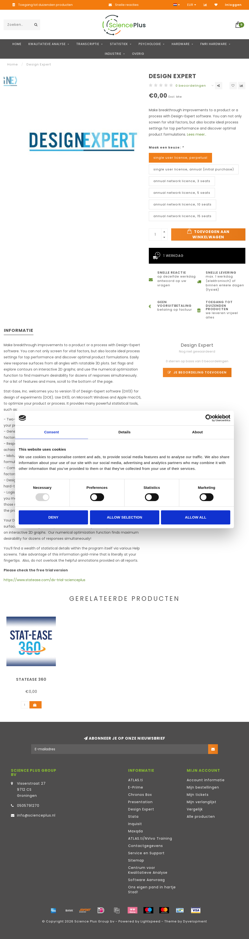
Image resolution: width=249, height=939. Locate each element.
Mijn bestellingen (203, 787)
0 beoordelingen (191, 86)
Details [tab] (124, 432)
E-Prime (135, 787)
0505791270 (28, 805)
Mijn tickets (198, 794)
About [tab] (197, 432)
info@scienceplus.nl (36, 815)
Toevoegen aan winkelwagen (208, 234)
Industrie (113, 54)
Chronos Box (140, 794)
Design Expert (141, 809)
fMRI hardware (213, 44)
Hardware (181, 44)
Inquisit (135, 823)
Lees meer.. (196, 134)
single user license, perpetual (180, 158)
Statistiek (119, 44)
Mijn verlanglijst (201, 802)
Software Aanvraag (146, 879)
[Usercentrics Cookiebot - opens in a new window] (209, 418)
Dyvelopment (195, 921)
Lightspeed (150, 921)
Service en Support (146, 853)
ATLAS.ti (135, 780)
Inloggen (233, 5)
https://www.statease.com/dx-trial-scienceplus (44, 579)
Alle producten (201, 816)
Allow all (195, 517)
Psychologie (150, 44)
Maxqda (135, 831)
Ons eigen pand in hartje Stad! (152, 889)
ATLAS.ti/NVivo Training (150, 838)
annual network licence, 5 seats (181, 193)
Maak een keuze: (166, 147)
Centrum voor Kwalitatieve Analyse (148, 870)
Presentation (140, 802)
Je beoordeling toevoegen (197, 372)
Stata (133, 816)
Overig (138, 54)
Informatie (18, 330)
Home (16, 44)
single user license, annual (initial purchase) (193, 169)
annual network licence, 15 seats (182, 216)
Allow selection (124, 517)
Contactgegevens (145, 845)
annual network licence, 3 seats (181, 181)
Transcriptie (87, 44)
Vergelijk (195, 809)
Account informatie (206, 780)
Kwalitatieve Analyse (47, 44)
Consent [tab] (51, 432)
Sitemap (136, 860)
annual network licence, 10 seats (182, 204)
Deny (53, 517)
